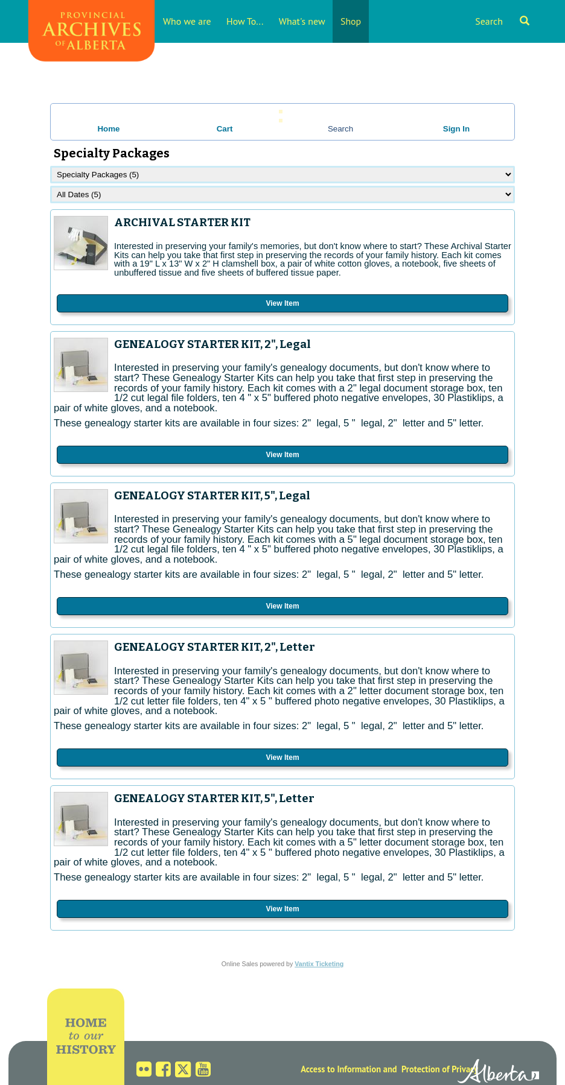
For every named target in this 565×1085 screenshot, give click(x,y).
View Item (282, 303)
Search (502, 21)
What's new (302, 21)
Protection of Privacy (439, 1069)
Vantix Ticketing (319, 963)
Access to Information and (349, 1069)
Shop (350, 21)
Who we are (187, 21)
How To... (244, 21)
